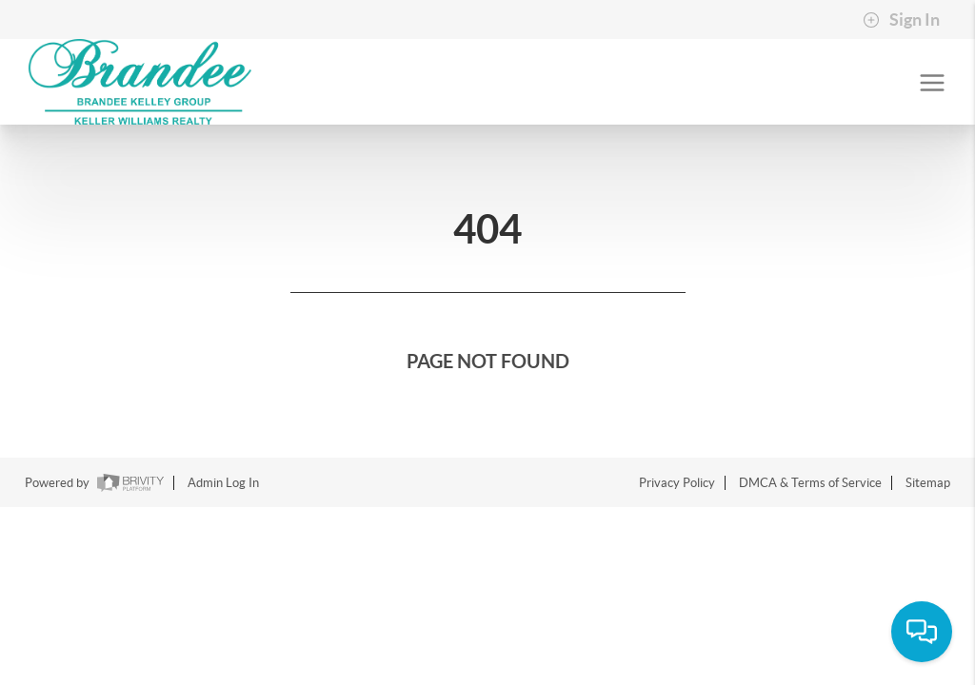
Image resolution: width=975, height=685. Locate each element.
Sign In (901, 19)
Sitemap (927, 483)
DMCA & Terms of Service (810, 483)
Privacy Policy (677, 483)
